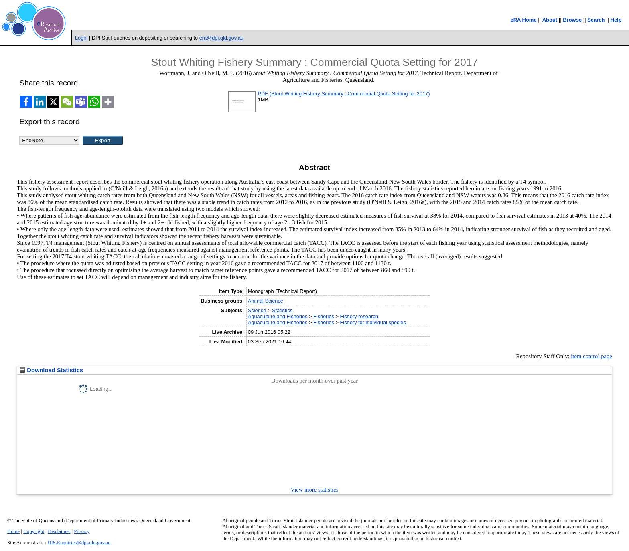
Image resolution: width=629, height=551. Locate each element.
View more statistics (315, 489)
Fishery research (359, 316)
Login (81, 38)
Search (596, 20)
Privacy (81, 531)
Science (257, 310)
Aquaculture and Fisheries (278, 316)
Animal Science (265, 301)
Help (616, 20)
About (550, 20)
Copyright (33, 531)
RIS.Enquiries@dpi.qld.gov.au (79, 542)
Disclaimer (59, 531)
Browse (572, 20)
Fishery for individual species (373, 322)
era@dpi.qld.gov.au (221, 38)
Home (13, 531)
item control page (591, 356)
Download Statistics (51, 370)
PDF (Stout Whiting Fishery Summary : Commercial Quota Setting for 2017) (344, 94)
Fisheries (323, 316)
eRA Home (523, 20)
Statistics (282, 310)
